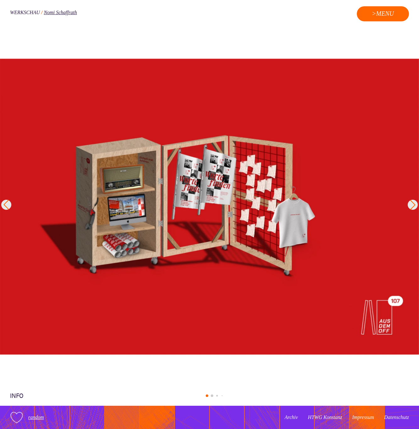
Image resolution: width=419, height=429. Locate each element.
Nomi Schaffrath (60, 12)
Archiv (291, 417)
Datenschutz (396, 417)
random (36, 417)
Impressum (363, 417)
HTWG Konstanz (325, 417)
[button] (207, 395)
